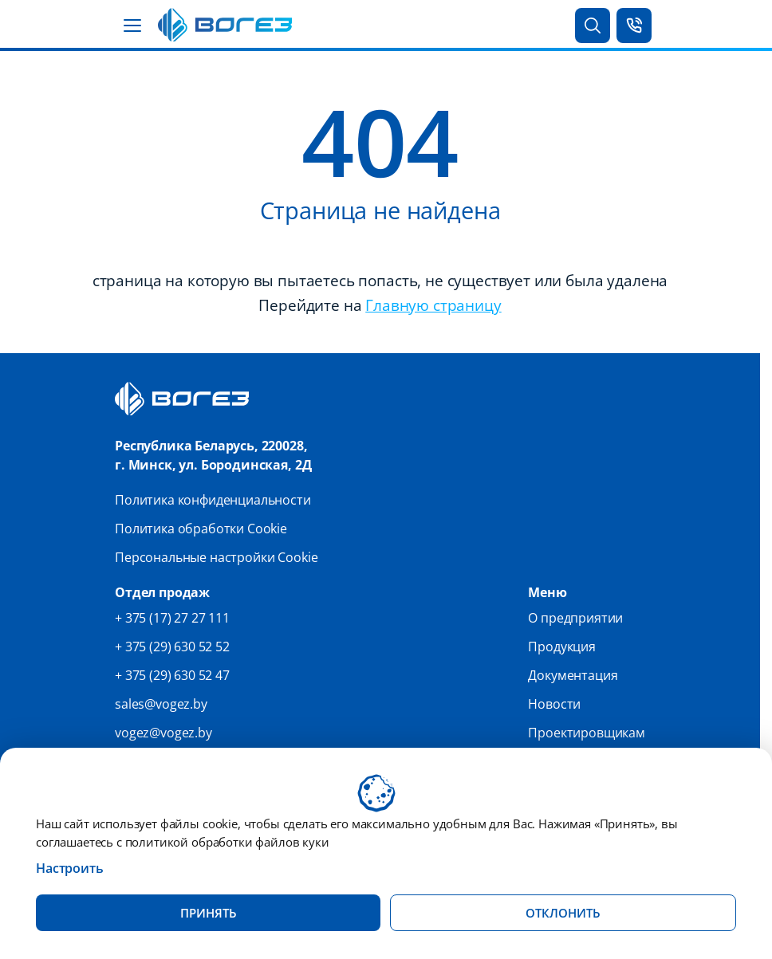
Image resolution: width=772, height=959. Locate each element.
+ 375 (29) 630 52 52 (172, 646)
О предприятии (575, 618)
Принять (208, 913)
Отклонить (563, 913)
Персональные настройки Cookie (216, 557)
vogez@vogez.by (163, 732)
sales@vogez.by (161, 704)
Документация (572, 675)
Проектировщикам (586, 732)
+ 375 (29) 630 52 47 (172, 675)
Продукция (562, 646)
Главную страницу (433, 305)
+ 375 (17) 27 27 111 (172, 618)
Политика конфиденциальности (213, 500)
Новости (554, 704)
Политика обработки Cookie (201, 528)
